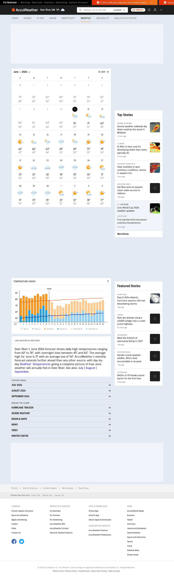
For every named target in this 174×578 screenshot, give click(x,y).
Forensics (49, 2)
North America (30, 488)
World (14, 488)
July (80, 368)
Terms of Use (58, 571)
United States (50, 488)
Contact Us (16, 533)
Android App (94, 515)
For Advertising (56, 520)
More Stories (123, 234)
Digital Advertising (19, 520)
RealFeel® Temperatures (35, 364)
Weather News (133, 550)
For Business (10, 2)
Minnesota (67, 488)
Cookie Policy (84, 571)
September (22, 372)
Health (130, 520)
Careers (14, 524)
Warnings (25, 2)
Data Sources (114, 571)
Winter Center (132, 555)
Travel (129, 546)
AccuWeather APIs (57, 524)
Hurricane (131, 524)
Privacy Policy (71, 571)
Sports (130, 541)
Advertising (61, 2)
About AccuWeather (19, 515)
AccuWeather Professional (100, 535)
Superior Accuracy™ (78, 2)
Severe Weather (133, 533)
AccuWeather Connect (59, 528)
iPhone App (93, 511)
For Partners (55, 515)
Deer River (84, 488)
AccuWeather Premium (98, 530)
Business (131, 515)
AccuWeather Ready (135, 511)
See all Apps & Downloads (100, 520)
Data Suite (37, 2)
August (90, 368)
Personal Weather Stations (61, 533)
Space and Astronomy (136, 537)
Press (13, 528)
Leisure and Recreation (136, 528)
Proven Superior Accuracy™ (22, 511)
